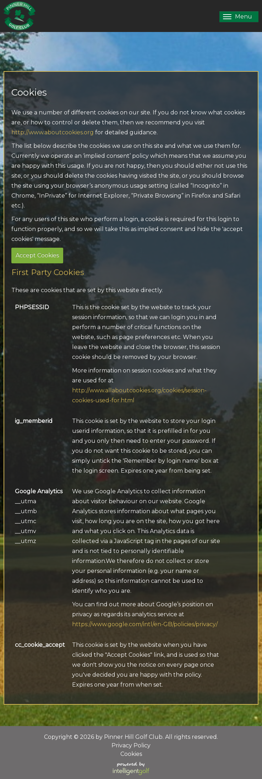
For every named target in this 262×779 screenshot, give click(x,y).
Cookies (131, 754)
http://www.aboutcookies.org (52, 132)
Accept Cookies (37, 255)
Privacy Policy (131, 745)
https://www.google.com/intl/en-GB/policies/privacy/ (145, 624)
